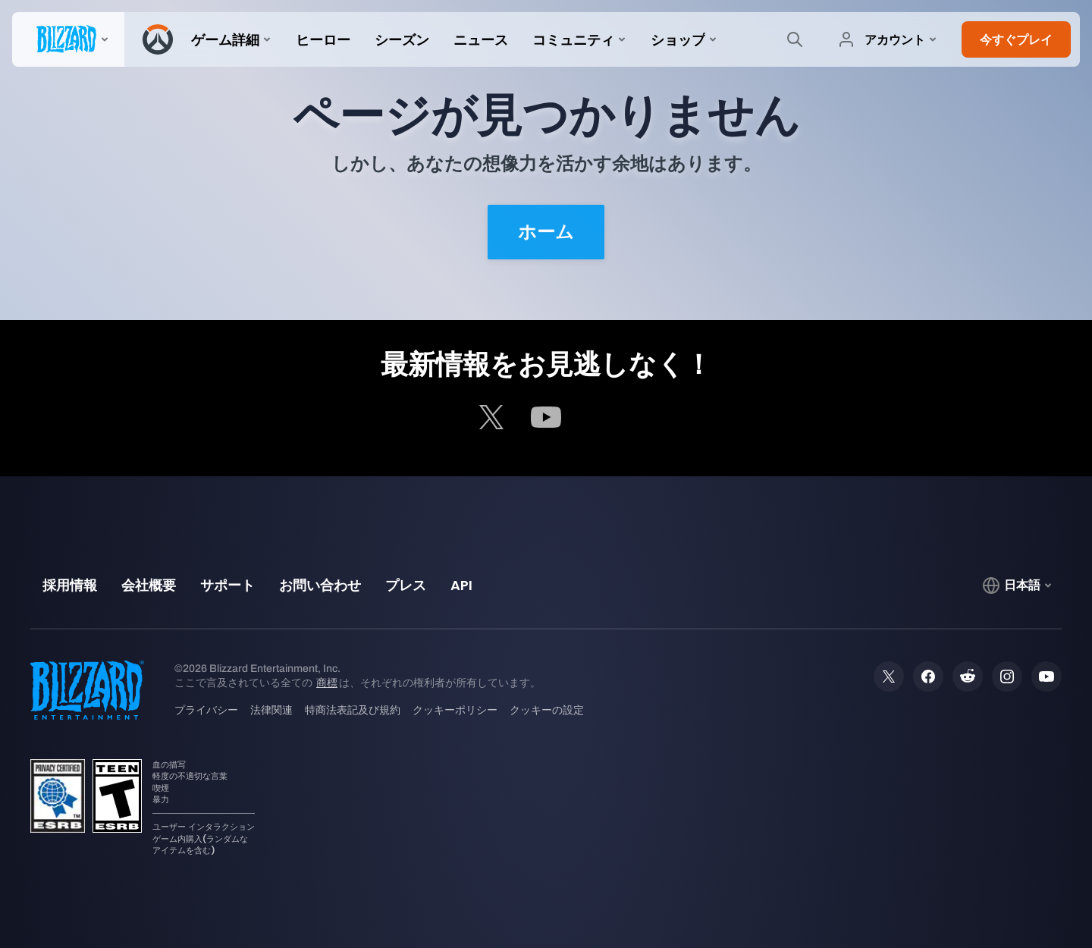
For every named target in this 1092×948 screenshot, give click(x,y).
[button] (1016, 39)
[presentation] (68, 39)
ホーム (546, 232)
